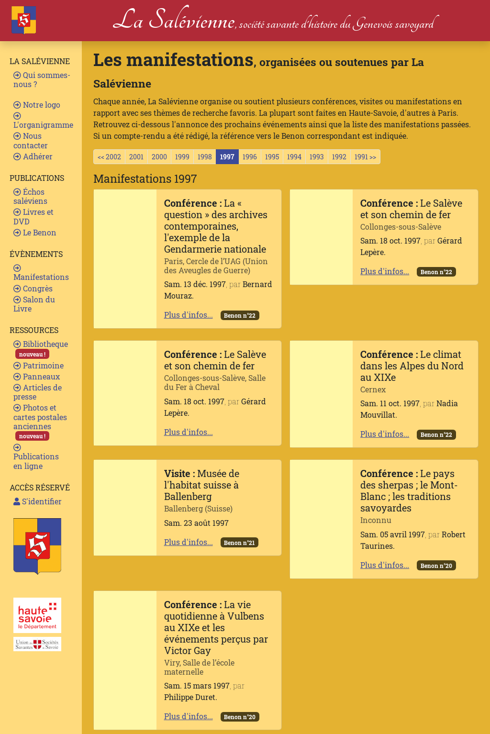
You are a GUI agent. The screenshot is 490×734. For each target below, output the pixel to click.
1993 (317, 156)
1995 (272, 156)
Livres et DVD (33, 216)
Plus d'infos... (188, 315)
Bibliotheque (40, 348)
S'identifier (37, 501)
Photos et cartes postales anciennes (40, 421)
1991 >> (365, 156)
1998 (205, 156)
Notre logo (36, 105)
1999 (182, 156)
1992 (339, 156)
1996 (250, 156)
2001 (136, 156)
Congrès (33, 288)
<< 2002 (109, 156)
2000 (159, 156)
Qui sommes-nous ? (41, 79)
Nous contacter (30, 140)
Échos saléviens (30, 196)
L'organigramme (43, 121)
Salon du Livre (34, 303)
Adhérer (33, 156)
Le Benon (34, 232)
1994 (294, 156)
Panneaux (36, 376)
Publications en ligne (36, 457)
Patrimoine (38, 365)
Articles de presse (37, 391)
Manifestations (41, 273)
